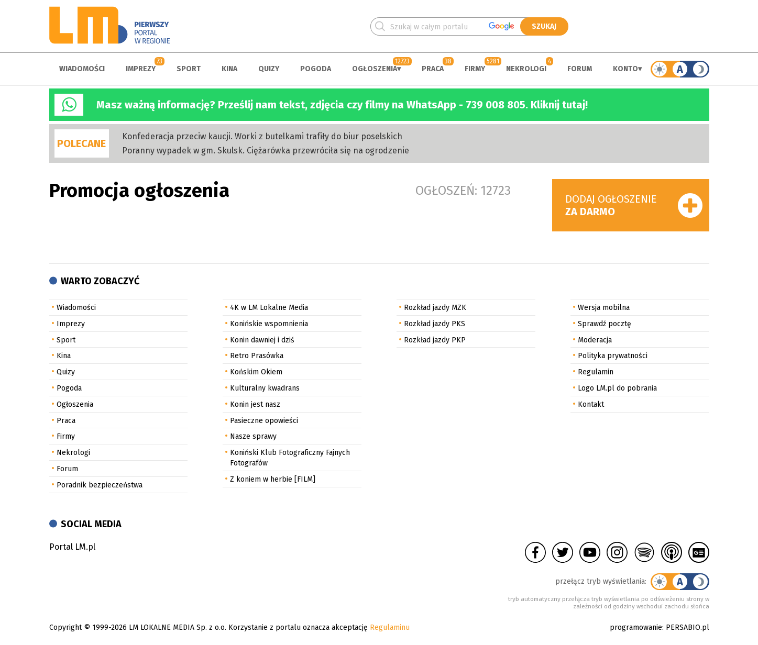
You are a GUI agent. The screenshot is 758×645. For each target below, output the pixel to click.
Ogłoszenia (374, 68)
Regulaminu (390, 627)
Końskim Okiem (256, 372)
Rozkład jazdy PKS (434, 323)
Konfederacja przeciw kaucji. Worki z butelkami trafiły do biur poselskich (262, 136)
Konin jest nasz (255, 404)
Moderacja (595, 340)
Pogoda (315, 68)
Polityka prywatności (612, 355)
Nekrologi (526, 68)
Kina (229, 68)
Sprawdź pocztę (604, 323)
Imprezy (141, 68)
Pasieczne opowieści (264, 420)
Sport (189, 68)
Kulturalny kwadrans (265, 388)
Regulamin (595, 372)
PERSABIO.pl (687, 627)
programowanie (636, 627)
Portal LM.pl (72, 547)
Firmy (475, 68)
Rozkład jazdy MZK (435, 307)
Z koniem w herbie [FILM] (272, 479)
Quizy (268, 68)
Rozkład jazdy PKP (435, 340)
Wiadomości (82, 68)
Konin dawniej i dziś (262, 340)
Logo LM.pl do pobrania (617, 388)
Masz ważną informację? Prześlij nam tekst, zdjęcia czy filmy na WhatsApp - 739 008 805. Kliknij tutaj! (342, 104)
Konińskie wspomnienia (269, 323)
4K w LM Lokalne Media (269, 307)
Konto (625, 68)
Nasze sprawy (253, 436)
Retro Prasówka (256, 355)
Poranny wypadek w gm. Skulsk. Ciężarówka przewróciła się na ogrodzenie (265, 150)
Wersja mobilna (604, 307)
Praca (433, 68)
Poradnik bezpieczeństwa (99, 485)
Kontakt (591, 404)
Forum (579, 68)
